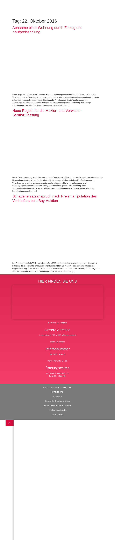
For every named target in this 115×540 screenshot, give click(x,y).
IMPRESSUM (57, 396)
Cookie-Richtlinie (57, 415)
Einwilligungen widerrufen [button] (57, 410)
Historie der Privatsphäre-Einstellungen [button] (57, 405)
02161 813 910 (59, 354)
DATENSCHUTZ (57, 392)
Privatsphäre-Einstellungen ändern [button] (57, 401)
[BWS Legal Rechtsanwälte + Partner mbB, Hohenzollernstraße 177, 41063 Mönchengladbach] (57, 302)
